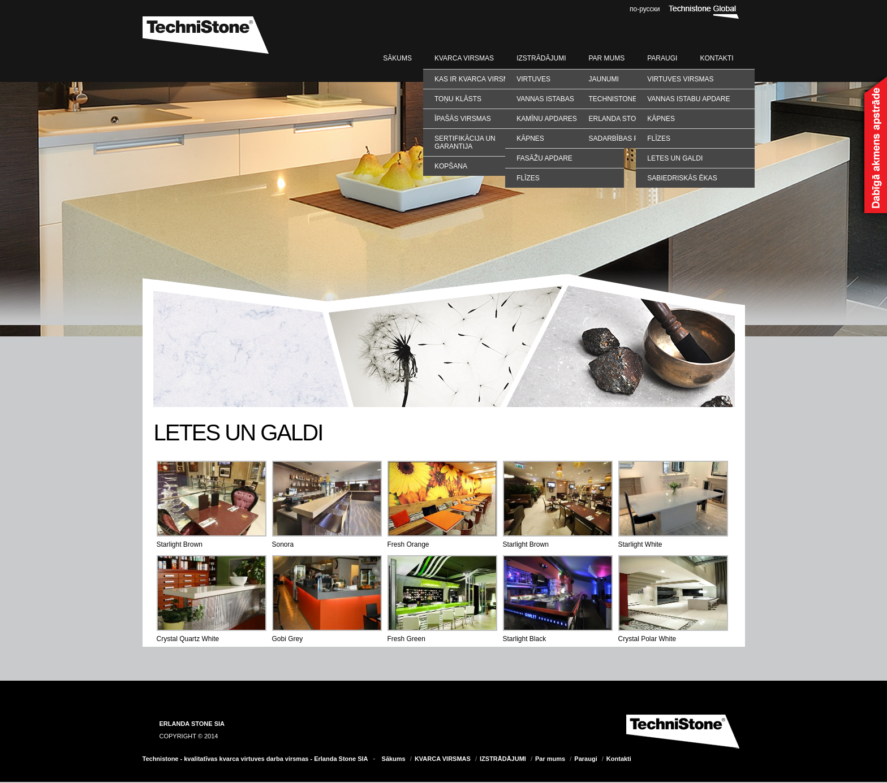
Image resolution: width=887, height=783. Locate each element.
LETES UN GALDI (675, 158)
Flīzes (528, 178)
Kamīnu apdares (546, 119)
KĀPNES (661, 119)
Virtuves (533, 79)
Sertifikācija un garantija (465, 142)
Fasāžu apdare (544, 158)
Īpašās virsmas (462, 119)
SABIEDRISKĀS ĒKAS (682, 178)
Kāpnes (530, 138)
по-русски (645, 9)
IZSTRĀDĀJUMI (541, 58)
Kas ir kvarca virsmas (476, 79)
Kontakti (716, 58)
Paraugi (662, 58)
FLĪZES (658, 138)
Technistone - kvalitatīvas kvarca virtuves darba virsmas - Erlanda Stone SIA (255, 758)
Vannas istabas (545, 99)
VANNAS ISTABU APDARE (688, 99)
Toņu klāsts (457, 99)
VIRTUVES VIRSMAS (680, 79)
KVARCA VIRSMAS (464, 58)
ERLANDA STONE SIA (192, 723)
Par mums (606, 58)
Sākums (397, 58)
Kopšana (450, 166)
